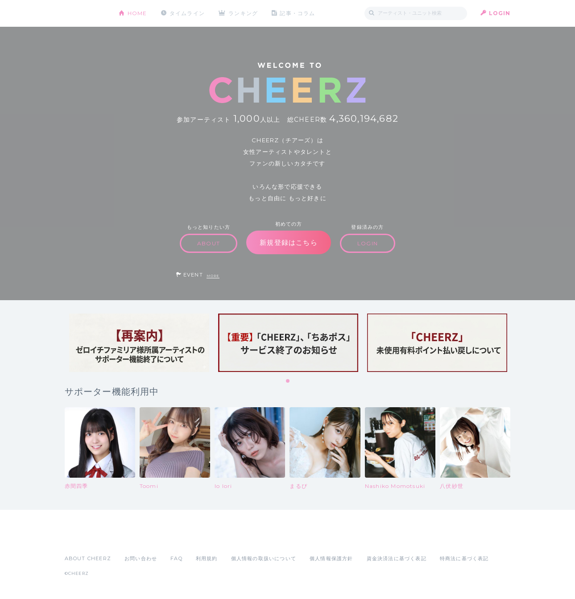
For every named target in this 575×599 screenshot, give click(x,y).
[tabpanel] (139, 343)
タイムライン (187, 13)
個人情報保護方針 (331, 558)
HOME (137, 13)
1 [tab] (288, 381)
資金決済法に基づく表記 (396, 558)
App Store (85, 538)
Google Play (132, 538)
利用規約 (207, 558)
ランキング (243, 13)
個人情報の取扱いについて (263, 558)
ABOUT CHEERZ (88, 558)
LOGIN (500, 13)
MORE (213, 276)
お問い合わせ (140, 558)
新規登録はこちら (289, 242)
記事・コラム (297, 13)
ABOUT (208, 243)
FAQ (176, 558)
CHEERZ (85, 13)
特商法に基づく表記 (464, 558)
